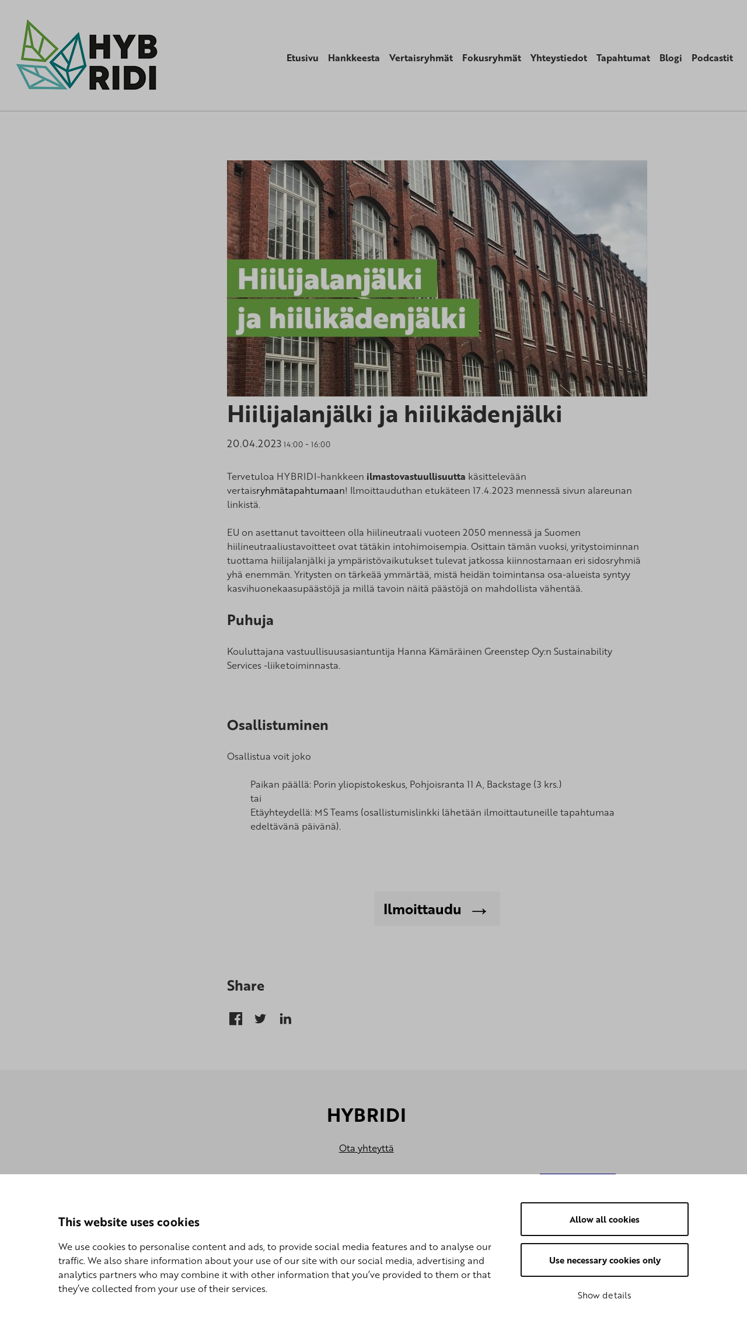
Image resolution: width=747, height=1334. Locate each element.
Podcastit (712, 58)
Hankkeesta (354, 58)
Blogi (670, 58)
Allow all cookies (605, 1219)
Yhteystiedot (558, 58)
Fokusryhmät (491, 58)
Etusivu (303, 58)
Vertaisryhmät (421, 58)
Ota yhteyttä (366, 1148)
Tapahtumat (623, 58)
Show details (604, 1295)
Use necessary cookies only (605, 1260)
